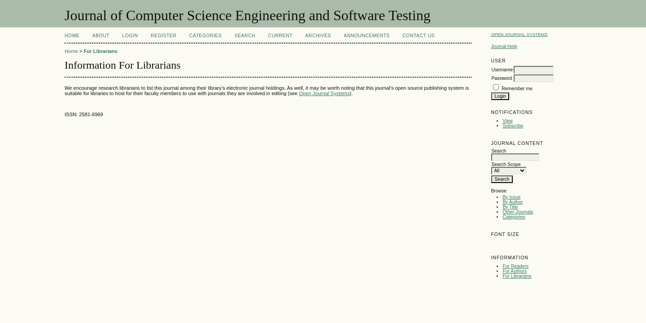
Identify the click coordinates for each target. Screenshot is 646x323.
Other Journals (517, 212)
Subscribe (512, 125)
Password (501, 78)
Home (72, 35)
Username (502, 69)
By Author (512, 202)
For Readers (515, 266)
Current (280, 35)
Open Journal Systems (519, 34)
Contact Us (418, 35)
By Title (510, 207)
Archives (318, 35)
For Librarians (516, 276)
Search (245, 35)
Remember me (517, 88)
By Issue (511, 197)
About (100, 35)
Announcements (367, 35)
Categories (513, 216)
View (507, 120)
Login (130, 35)
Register (163, 35)
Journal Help (504, 46)
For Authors (514, 271)
